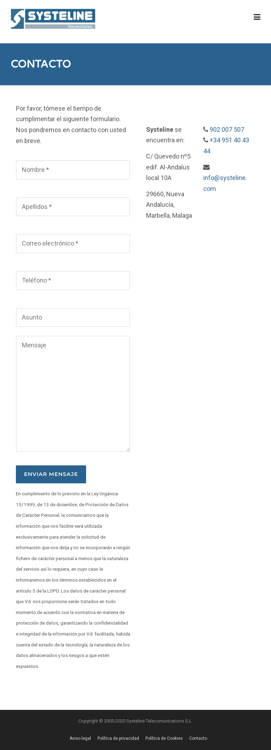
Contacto (198, 738)
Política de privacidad (118, 738)
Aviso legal (80, 738)
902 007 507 (227, 129)
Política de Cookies (164, 738)
